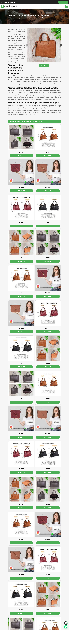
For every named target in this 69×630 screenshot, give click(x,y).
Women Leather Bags (28, 18)
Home (9, 18)
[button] (61, 45)
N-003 (21, 152)
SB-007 (21, 222)
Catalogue (63, 2)
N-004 (48, 152)
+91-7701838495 (12, 2)
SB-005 (21, 187)
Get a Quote (44, 65)
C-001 (48, 222)
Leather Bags (16, 18)
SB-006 (48, 187)
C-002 (21, 257)
